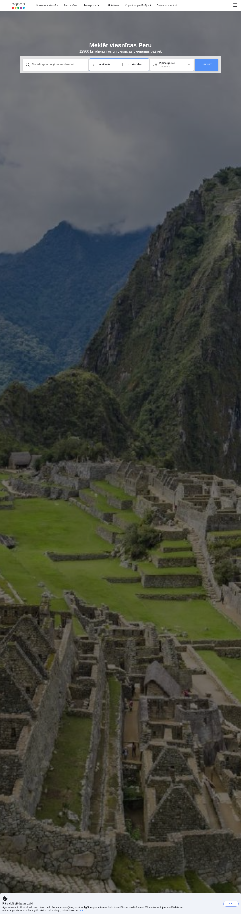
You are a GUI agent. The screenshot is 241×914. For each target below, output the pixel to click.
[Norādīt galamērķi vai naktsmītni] (58, 64)
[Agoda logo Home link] (18, 5)
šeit (81, 910)
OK (231, 903)
